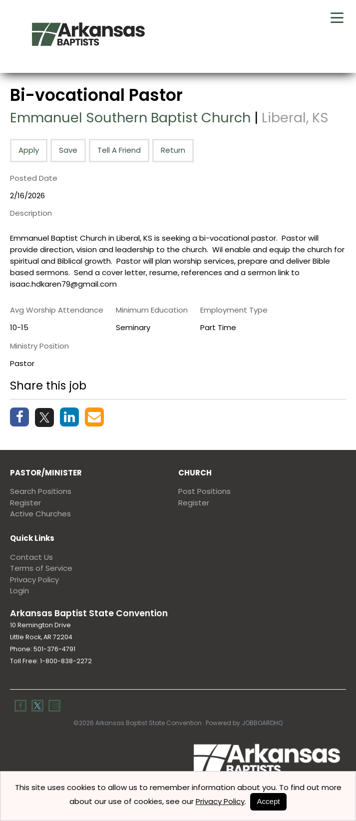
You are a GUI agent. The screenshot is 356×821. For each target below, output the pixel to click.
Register (25, 502)
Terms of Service (41, 567)
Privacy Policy (34, 579)
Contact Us (31, 556)
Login (19, 590)
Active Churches (40, 513)
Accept (268, 801)
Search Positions (40, 491)
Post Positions (204, 491)
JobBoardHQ (262, 722)
